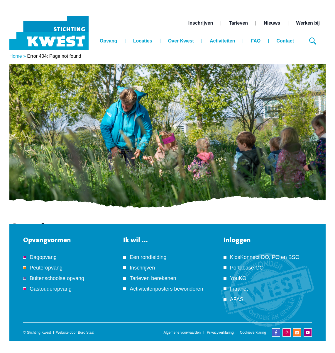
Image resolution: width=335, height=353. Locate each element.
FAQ (255, 40)
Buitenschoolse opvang (57, 278)
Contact (285, 40)
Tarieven (238, 23)
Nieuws (272, 23)
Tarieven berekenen (153, 278)
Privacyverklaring (220, 332)
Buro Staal (86, 332)
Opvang (108, 40)
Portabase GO (247, 268)
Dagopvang (43, 257)
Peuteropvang (46, 268)
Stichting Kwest (39, 332)
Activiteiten (222, 40)
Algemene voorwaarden (182, 332)
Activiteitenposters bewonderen (166, 289)
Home (15, 56)
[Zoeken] (313, 41)
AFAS (236, 299)
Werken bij (308, 23)
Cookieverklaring (253, 332)
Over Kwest (181, 40)
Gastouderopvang (51, 289)
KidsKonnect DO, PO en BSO (265, 257)
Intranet (239, 289)
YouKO (238, 278)
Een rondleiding (148, 257)
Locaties (142, 40)
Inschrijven (200, 23)
